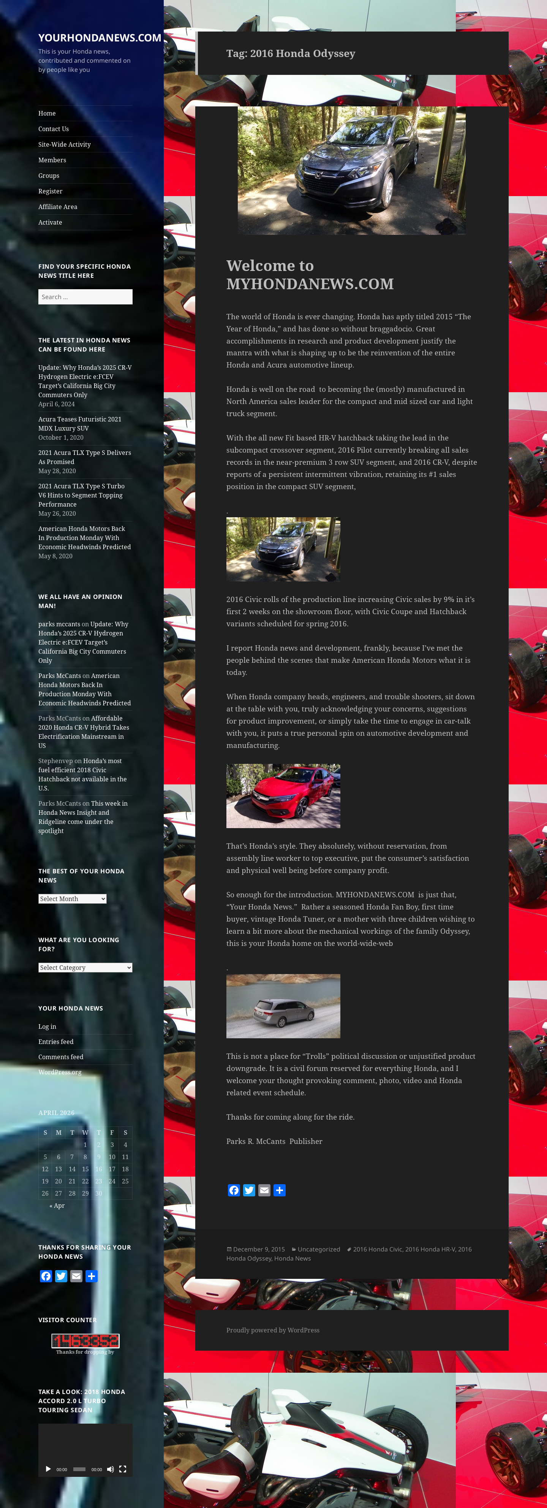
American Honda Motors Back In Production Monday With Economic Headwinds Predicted (84, 537)
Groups (48, 175)
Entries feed (56, 1042)
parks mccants (59, 624)
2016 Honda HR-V (430, 1249)
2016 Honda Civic (377, 1249)
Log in (47, 1026)
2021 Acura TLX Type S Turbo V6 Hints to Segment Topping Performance (81, 495)
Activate (50, 222)
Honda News (292, 1258)
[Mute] (110, 1469)
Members (52, 160)
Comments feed (61, 1057)
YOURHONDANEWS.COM (99, 37)
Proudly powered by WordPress (272, 1330)
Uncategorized (319, 1249)
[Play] (48, 1469)
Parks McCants (59, 676)
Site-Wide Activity (64, 144)
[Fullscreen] (122, 1469)
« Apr (57, 1205)
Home (47, 113)
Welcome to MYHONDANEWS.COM (310, 274)
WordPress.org (60, 1072)
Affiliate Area (57, 207)
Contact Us (53, 129)
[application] (85, 1450)
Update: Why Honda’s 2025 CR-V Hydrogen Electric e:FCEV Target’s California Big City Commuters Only (83, 642)
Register (50, 191)
